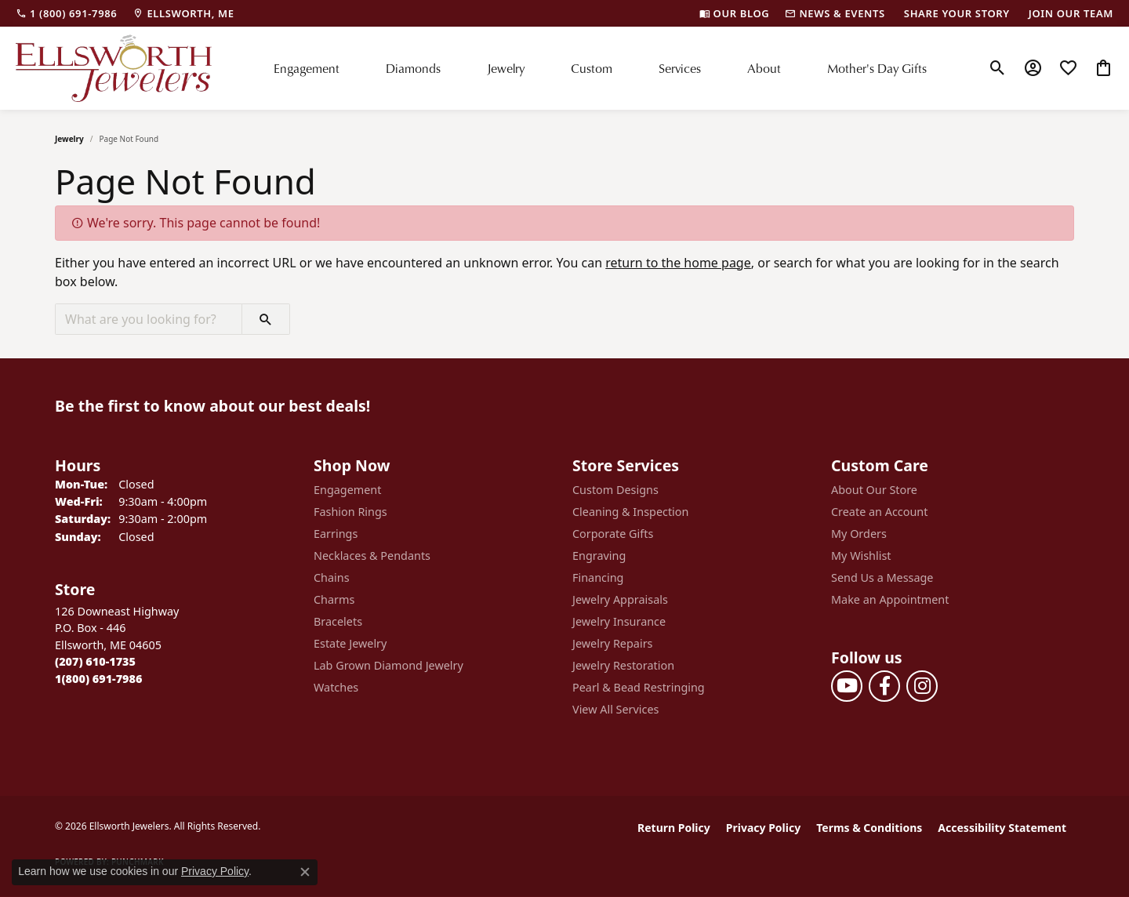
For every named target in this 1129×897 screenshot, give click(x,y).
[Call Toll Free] (98, 678)
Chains (332, 577)
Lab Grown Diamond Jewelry (388, 665)
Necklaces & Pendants (372, 555)
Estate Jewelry (350, 643)
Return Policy (673, 827)
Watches (336, 687)
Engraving (599, 555)
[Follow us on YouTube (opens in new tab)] (846, 686)
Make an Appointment (890, 599)
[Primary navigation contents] (600, 68)
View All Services (615, 709)
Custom (591, 68)
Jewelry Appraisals (620, 599)
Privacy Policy (763, 827)
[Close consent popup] (305, 872)
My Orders (859, 533)
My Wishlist (861, 555)
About (764, 68)
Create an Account (879, 511)
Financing (597, 577)
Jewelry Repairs (612, 643)
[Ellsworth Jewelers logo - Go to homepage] (114, 68)
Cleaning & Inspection (630, 511)
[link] (66, 13)
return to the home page (678, 262)
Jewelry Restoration (623, 665)
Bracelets (338, 621)
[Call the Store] (95, 661)
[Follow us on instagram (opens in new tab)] (922, 686)
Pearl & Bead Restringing (638, 687)
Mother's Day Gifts (877, 68)
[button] (997, 68)
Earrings (336, 533)
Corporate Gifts (612, 533)
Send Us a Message (882, 577)
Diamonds (413, 68)
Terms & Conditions (869, 827)
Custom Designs (615, 489)
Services (680, 68)
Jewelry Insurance (619, 621)
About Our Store (874, 489)
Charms (334, 599)
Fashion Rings (350, 511)
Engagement (306, 68)
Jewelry (506, 68)
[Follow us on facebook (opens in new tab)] (884, 686)
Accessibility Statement (1002, 827)
